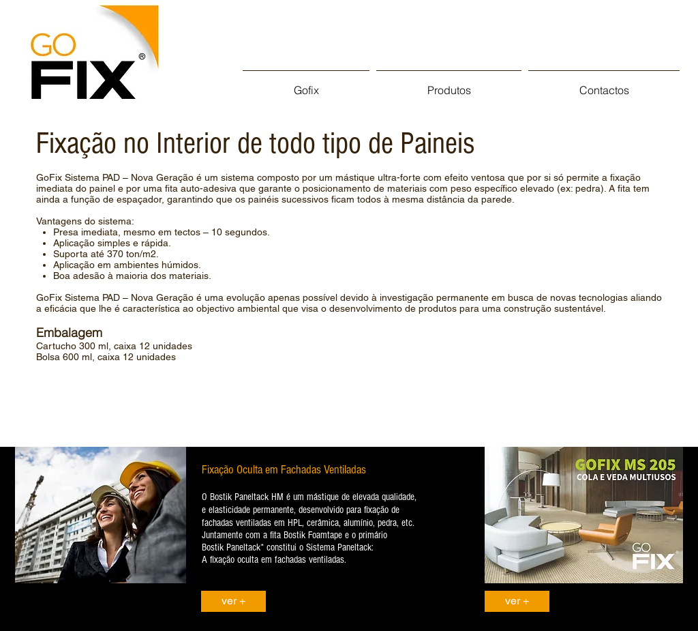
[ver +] (233, 601)
